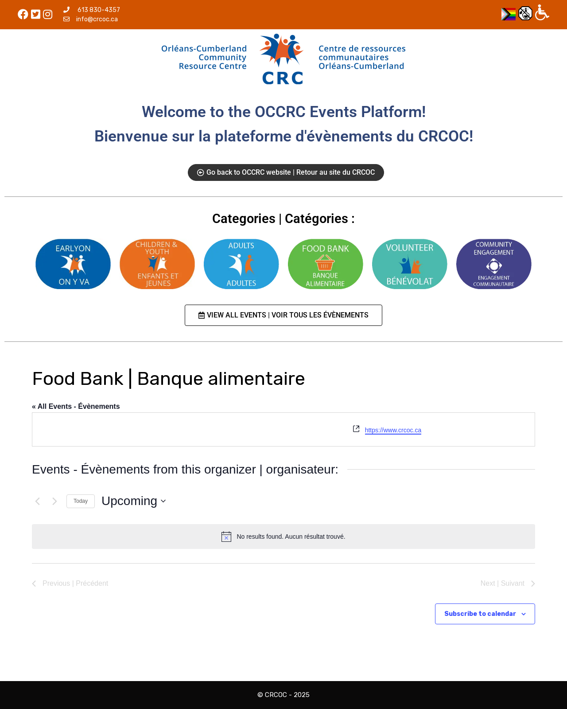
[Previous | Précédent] (37, 501)
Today (81, 501)
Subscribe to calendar (480, 614)
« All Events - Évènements (76, 406)
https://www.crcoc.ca (393, 430)
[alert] (283, 536)
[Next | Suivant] (54, 501)
